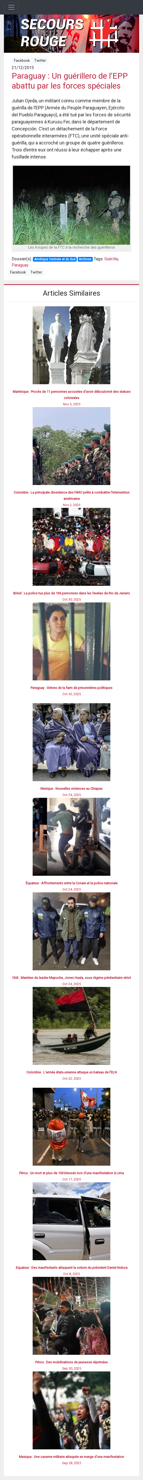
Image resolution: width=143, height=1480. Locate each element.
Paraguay (20, 265)
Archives (85, 259)
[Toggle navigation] (11, 7)
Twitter (40, 60)
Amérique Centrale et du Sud (54, 259)
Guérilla (111, 258)
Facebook (22, 60)
